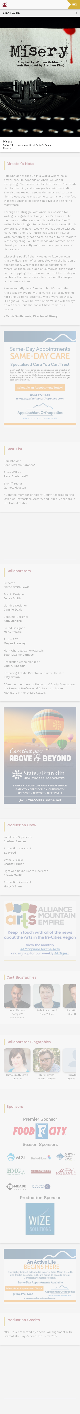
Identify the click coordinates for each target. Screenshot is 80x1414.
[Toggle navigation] (75, 4)
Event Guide (11, 12)
